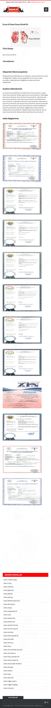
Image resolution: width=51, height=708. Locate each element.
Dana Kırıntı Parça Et (11, 629)
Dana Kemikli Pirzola (11, 625)
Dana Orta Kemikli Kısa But (13, 650)
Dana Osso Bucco (10, 653)
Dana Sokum (8, 671)
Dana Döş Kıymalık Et (11, 636)
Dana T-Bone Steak (10, 580)
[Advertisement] (25, 537)
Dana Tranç (8, 583)
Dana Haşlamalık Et (10, 611)
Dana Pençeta (8, 667)
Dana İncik (7, 615)
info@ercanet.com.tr (38, 2)
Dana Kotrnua (8, 643)
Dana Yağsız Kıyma (10, 681)
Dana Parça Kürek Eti (11, 660)
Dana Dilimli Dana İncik (12, 601)
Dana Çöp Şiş (8, 597)
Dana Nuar (7, 646)
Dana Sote (7, 674)
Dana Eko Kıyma (9, 604)
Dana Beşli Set (9, 590)
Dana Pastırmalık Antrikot (12, 664)
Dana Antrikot (8, 587)
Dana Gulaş (8, 608)
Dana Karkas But (9, 618)
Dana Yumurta (9, 688)
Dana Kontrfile (9, 639)
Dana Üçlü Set (8, 678)
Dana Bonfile (8, 594)
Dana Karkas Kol (9, 622)
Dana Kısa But (8, 632)
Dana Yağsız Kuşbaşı (11, 685)
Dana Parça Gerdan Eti (11, 657)
